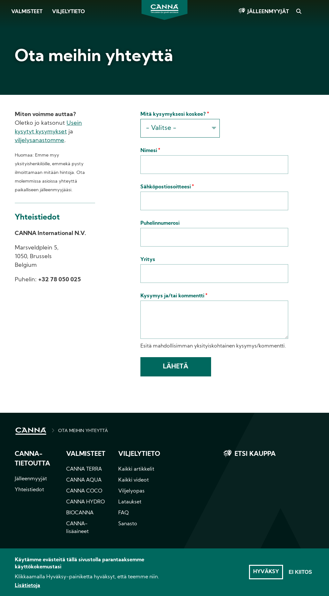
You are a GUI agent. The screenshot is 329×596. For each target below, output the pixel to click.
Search (298, 11)
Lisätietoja (27, 588)
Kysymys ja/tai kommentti (172, 296)
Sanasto (127, 524)
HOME (31, 431)
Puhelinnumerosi (160, 223)
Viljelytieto (68, 11)
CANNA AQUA (84, 480)
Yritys (147, 259)
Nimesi (148, 150)
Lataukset (129, 502)
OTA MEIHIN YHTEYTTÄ (83, 431)
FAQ (123, 513)
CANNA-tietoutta (32, 459)
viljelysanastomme (39, 141)
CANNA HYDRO (85, 502)
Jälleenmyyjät (268, 11)
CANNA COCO (84, 491)
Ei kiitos (300, 575)
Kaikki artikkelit (136, 469)
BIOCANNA (79, 513)
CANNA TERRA (84, 469)
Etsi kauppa (255, 454)
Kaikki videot (133, 480)
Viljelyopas (131, 491)
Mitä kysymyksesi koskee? (173, 114)
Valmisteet (26, 11)
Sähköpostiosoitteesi (165, 187)
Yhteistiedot (29, 489)
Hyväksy (266, 575)
